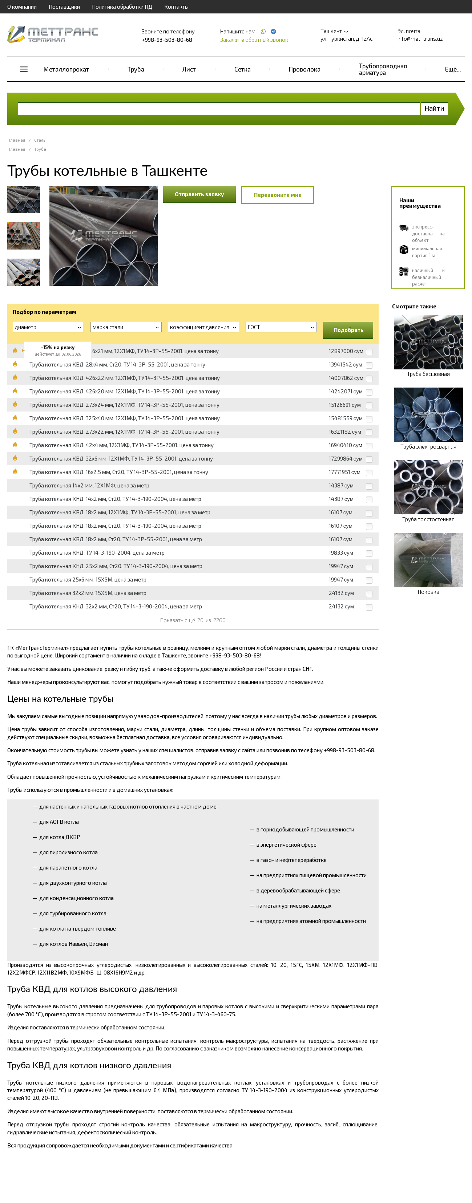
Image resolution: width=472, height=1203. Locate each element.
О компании (22, 6)
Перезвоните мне (278, 194)
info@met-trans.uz (420, 38)
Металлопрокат (66, 69)
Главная (17, 140)
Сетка (242, 69)
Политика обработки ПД (122, 6)
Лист (189, 69)
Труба (136, 69)
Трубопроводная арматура (383, 69)
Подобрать (349, 330)
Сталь (39, 140)
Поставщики (64, 6)
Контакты (176, 6)
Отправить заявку (199, 194)
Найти (434, 108)
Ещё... (453, 69)
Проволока (304, 69)
